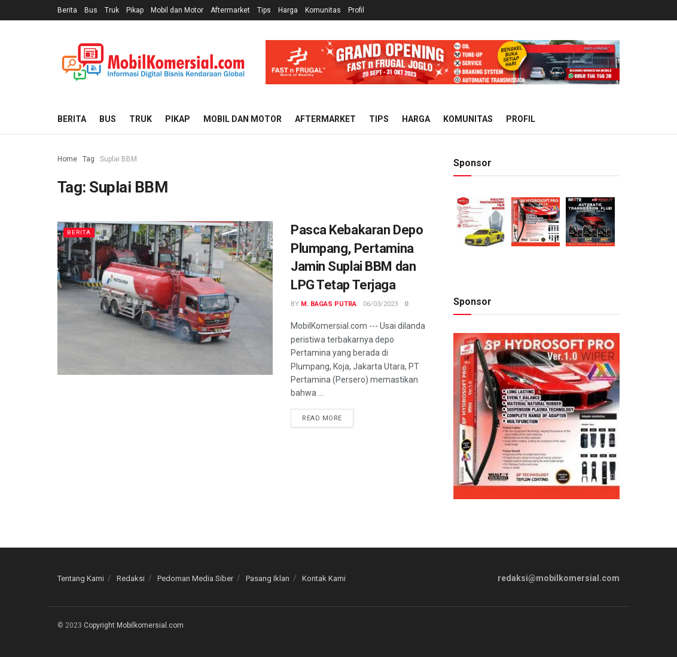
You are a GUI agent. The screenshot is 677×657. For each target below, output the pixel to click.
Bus (90, 10)
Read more (322, 418)
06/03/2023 (380, 304)
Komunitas (323, 10)
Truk (112, 10)
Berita (67, 10)
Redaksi (131, 578)
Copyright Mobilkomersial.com (134, 625)
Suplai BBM (118, 159)
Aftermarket (230, 10)
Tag (88, 159)
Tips (264, 10)
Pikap (135, 10)
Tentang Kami (80, 578)
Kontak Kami (324, 578)
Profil (356, 10)
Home (67, 159)
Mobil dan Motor (177, 10)
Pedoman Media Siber (195, 578)
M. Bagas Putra (328, 304)
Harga (288, 10)
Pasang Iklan (267, 578)
